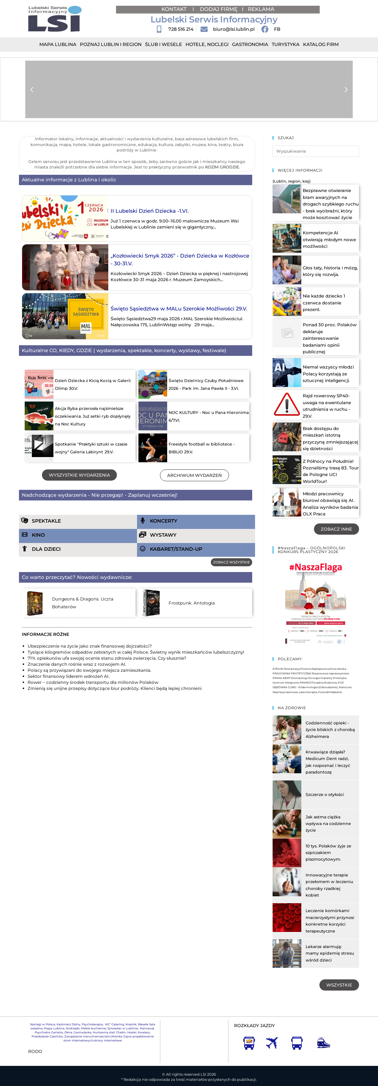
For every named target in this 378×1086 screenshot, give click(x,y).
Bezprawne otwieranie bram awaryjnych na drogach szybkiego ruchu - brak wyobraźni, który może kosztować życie (331, 204)
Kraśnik (131, 1016)
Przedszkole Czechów (47, 1029)
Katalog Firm (321, 44)
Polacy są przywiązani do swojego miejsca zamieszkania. (89, 670)
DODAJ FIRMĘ (219, 9)
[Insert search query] (316, 151)
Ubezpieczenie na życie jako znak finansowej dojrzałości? (90, 646)
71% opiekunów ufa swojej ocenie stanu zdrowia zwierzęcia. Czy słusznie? (107, 658)
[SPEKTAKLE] (25, 520)
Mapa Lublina (57, 44)
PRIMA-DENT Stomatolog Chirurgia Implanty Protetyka (309, 670)
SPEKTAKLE (46, 521)
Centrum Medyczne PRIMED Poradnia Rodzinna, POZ (308, 674)
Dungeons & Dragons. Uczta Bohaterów (92, 603)
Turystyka (286, 44)
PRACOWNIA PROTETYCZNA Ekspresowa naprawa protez (311, 665)
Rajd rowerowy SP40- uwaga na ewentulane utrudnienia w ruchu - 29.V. (331, 398)
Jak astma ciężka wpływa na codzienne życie (328, 816)
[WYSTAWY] (143, 535)
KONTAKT (174, 9)
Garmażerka (82, 1024)
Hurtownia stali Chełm (109, 1024)
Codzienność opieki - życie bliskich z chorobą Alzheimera (330, 722)
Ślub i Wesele (163, 44)
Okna (68, 1024)
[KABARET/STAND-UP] (143, 549)
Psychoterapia (92, 1016)
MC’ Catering (114, 1016)
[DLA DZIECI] (25, 549)
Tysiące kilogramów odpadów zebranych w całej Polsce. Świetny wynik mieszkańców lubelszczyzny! (136, 652)
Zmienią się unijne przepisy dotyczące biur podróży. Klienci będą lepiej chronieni (115, 688)
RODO (35, 1043)
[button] (31, 89)
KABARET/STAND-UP (176, 549)
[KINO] (25, 535)
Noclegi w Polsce (42, 1016)
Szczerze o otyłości (325, 786)
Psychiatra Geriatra (49, 1024)
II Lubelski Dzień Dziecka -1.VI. (150, 211)
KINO (38, 535)
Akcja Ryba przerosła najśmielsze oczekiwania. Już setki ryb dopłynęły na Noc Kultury (93, 416)
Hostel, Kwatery (138, 1024)
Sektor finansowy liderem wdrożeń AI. (68, 676)
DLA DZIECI (46, 549)
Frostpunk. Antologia (187, 603)
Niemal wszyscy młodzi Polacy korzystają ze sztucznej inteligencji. (327, 367)
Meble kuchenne (93, 1020)
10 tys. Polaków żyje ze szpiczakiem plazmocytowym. (328, 845)
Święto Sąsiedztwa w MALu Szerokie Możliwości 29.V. (179, 309)
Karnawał (146, 1020)
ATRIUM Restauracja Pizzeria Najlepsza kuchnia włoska (309, 661)
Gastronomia (250, 44)
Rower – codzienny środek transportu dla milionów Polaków (93, 682)
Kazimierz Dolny (68, 1016)
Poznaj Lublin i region (111, 44)
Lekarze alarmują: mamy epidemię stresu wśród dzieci (330, 945)
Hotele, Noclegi (207, 44)
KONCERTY (163, 521)
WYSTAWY (163, 535)
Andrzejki (73, 1020)
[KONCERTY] (143, 520)
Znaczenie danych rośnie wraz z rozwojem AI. (77, 664)
